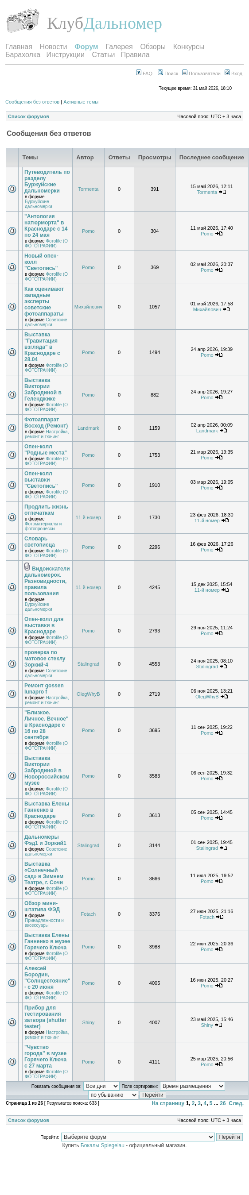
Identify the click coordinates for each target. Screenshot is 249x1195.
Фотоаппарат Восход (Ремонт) (46, 422)
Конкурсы (188, 46)
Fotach (88, 914)
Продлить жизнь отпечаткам (46, 510)
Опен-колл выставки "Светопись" (41, 479)
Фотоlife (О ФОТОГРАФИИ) (46, 243)
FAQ (144, 73)
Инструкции (66, 54)
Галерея (118, 46)
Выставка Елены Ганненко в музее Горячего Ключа (47, 941)
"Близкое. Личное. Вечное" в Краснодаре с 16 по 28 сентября (46, 724)
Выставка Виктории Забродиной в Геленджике (43, 389)
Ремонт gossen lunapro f (44, 688)
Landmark (88, 428)
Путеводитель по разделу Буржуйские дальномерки (47, 181)
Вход (233, 73)
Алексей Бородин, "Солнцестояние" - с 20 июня (47, 977)
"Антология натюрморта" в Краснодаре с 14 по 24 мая (45, 225)
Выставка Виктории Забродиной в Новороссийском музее (47, 770)
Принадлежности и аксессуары (44, 923)
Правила (135, 54)
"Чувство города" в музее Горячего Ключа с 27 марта (45, 1056)
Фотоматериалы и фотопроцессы (43, 526)
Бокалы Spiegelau (103, 1145)
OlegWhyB (88, 694)
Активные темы (80, 101)
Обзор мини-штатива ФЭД (42, 906)
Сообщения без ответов (32, 101)
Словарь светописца (39, 542)
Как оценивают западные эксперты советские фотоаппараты (44, 301)
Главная (18, 46)
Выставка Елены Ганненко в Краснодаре (46, 810)
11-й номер (88, 517)
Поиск (168, 73)
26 (223, 1103)
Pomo (88, 231)
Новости (53, 46)
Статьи (103, 54)
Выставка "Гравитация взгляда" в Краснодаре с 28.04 (42, 347)
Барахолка (22, 54)
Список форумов (28, 116)
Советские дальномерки (46, 322)
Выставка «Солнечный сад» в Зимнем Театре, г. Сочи (43, 873)
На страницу (168, 1103)
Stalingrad (89, 664)
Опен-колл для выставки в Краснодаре (43, 625)
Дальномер (122, 23)
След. (236, 1103)
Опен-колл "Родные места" (45, 449)
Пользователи (201, 73)
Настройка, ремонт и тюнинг (47, 434)
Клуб (65, 23)
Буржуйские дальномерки (38, 204)
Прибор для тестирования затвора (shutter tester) (45, 1017)
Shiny (88, 1022)
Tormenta (88, 189)
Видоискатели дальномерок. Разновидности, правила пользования (47, 581)
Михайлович (88, 306)
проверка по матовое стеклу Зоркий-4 (45, 658)
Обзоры (153, 46)
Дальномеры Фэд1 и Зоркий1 (45, 840)
